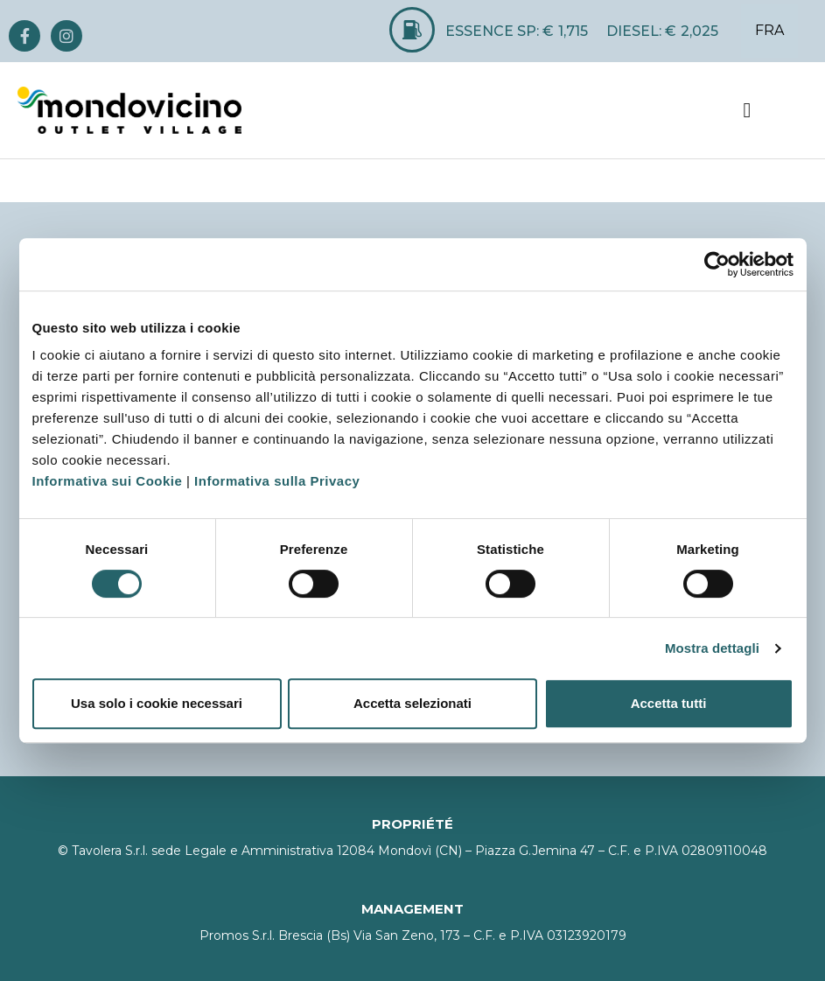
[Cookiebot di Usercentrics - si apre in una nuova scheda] (717, 264)
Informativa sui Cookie (107, 480)
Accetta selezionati (412, 703)
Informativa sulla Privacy (277, 480)
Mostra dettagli (712, 648)
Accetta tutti (669, 703)
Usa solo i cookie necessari (156, 703)
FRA (769, 30)
